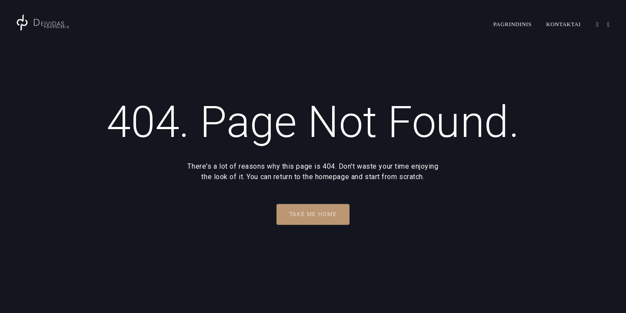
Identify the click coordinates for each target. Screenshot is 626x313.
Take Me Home (313, 214)
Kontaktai (563, 24)
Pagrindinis (512, 24)
